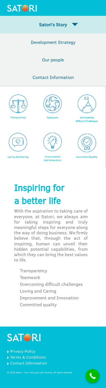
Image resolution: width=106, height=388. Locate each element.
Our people (53, 60)
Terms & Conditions (28, 357)
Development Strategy (53, 42)
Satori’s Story (53, 25)
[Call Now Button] (93, 376)
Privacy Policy (22, 351)
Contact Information (53, 77)
